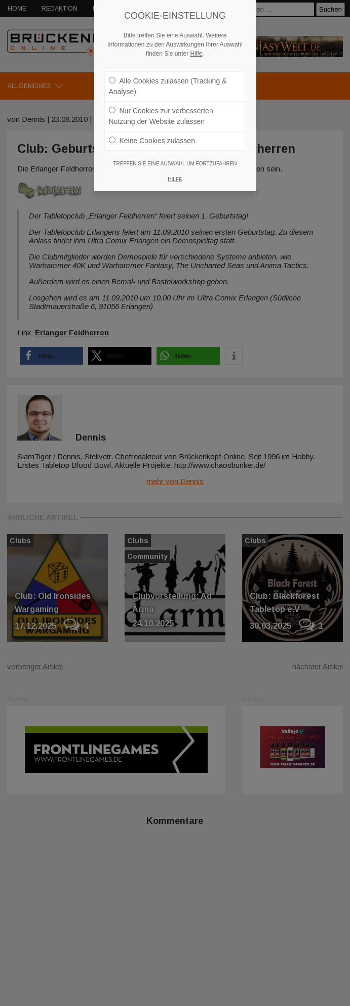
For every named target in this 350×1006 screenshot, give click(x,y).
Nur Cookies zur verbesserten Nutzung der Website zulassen (161, 116)
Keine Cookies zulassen (152, 141)
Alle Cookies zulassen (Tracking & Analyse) (168, 86)
